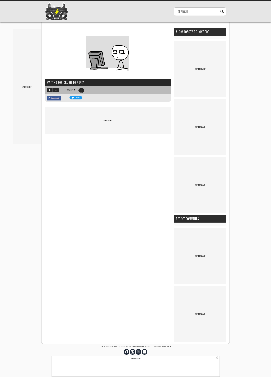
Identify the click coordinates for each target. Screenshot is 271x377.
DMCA (160, 346)
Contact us (145, 346)
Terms (154, 346)
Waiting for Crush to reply (65, 82)
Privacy (167, 346)
